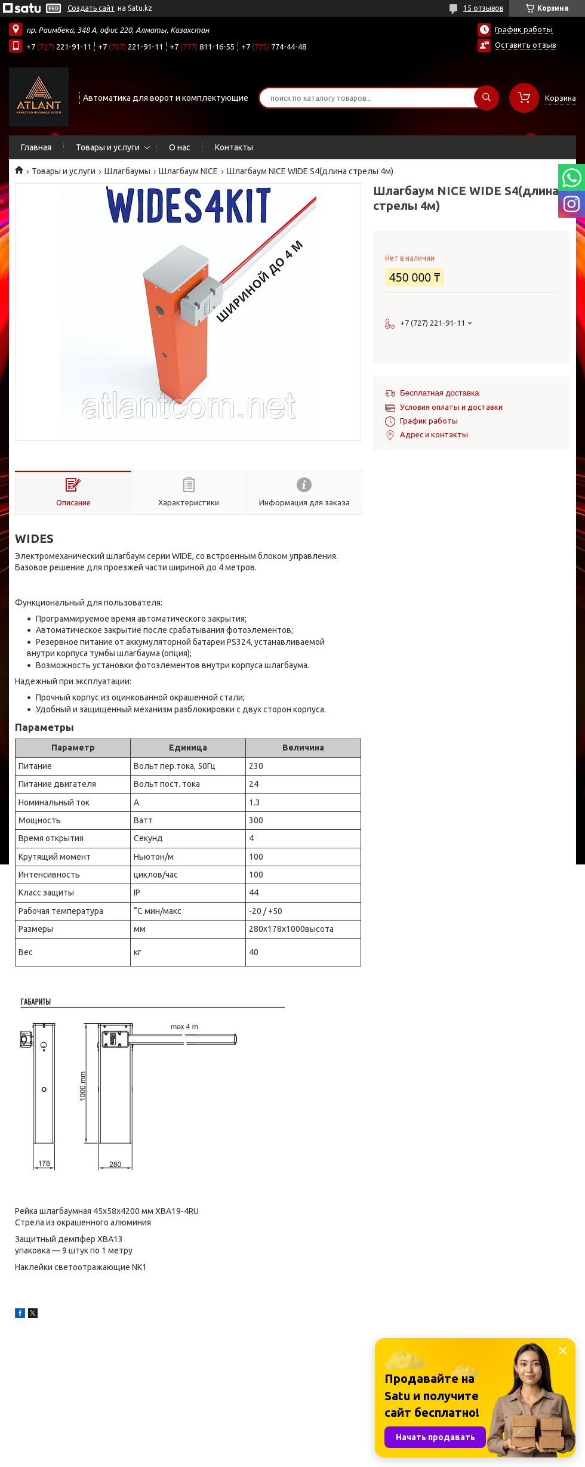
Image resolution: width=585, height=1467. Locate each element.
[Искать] (486, 97)
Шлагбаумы (127, 171)
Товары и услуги (108, 147)
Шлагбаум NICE (188, 171)
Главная (36, 147)
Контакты (234, 147)
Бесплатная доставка (439, 392)
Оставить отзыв (525, 45)
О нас (179, 147)
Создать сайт (91, 8)
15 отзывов (483, 8)
